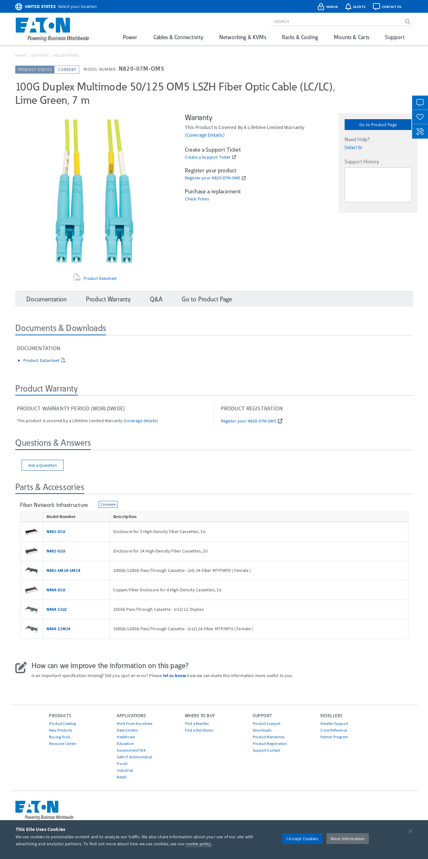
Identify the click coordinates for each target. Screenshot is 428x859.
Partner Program (333, 736)
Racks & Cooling (300, 37)
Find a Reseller (197, 723)
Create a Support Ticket (208, 157)
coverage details (204, 135)
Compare (108, 504)
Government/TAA (131, 750)
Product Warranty (108, 299)
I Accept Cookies (302, 838)
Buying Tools (59, 736)
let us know (174, 675)
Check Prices (197, 199)
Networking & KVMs (242, 37)
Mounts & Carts (351, 37)
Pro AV (122, 763)
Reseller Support (334, 723)
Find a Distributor (199, 730)
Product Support (266, 723)
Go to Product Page (378, 124)
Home (20, 55)
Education (125, 743)
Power (130, 37)
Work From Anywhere (134, 723)
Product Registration (270, 743)
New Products (60, 730)
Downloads (262, 730)
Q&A (156, 299)
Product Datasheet (100, 278)
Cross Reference (333, 730)
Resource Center (62, 743)
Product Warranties (268, 736)
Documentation (46, 299)
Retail (121, 777)
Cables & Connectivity (178, 37)
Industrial (125, 770)
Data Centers (127, 730)
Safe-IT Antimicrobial (134, 756)
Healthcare (126, 736)
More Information (348, 838)
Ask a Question (42, 465)
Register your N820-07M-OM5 (212, 178)
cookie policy (198, 844)
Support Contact (266, 750)
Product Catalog (62, 723)
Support (394, 37)
